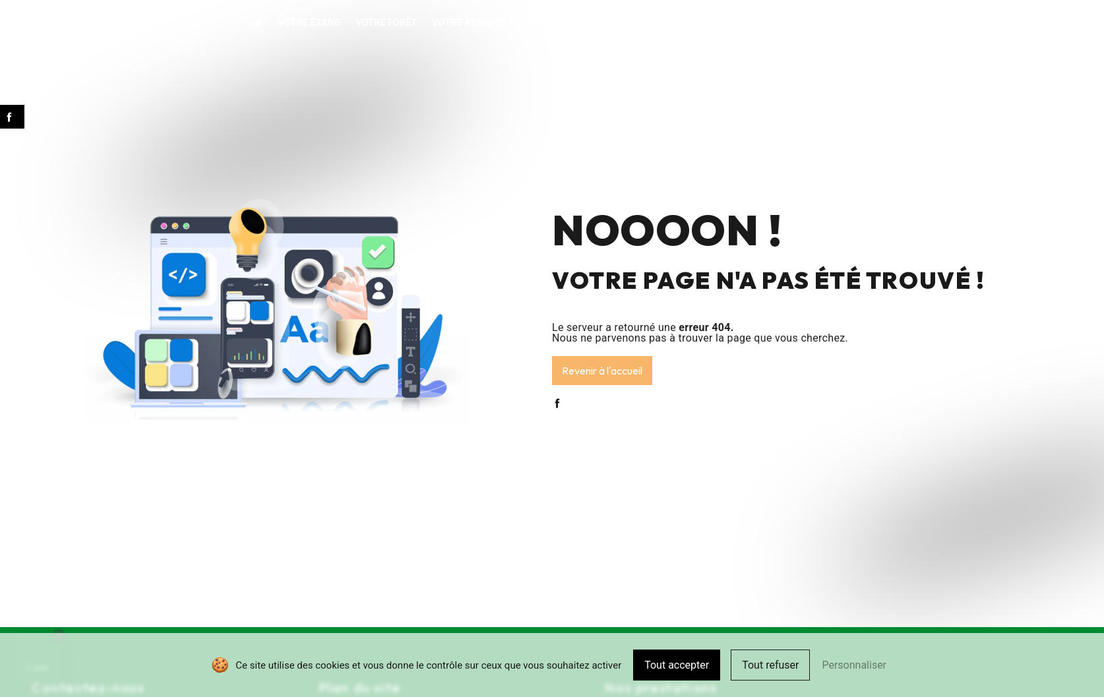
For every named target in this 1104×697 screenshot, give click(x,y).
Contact (874, 22)
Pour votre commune (784, 22)
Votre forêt (386, 22)
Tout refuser (770, 665)
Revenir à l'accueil (602, 370)
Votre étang (309, 22)
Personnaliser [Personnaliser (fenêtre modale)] (854, 665)
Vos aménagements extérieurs (637, 22)
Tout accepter (676, 665)
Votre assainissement (488, 22)
